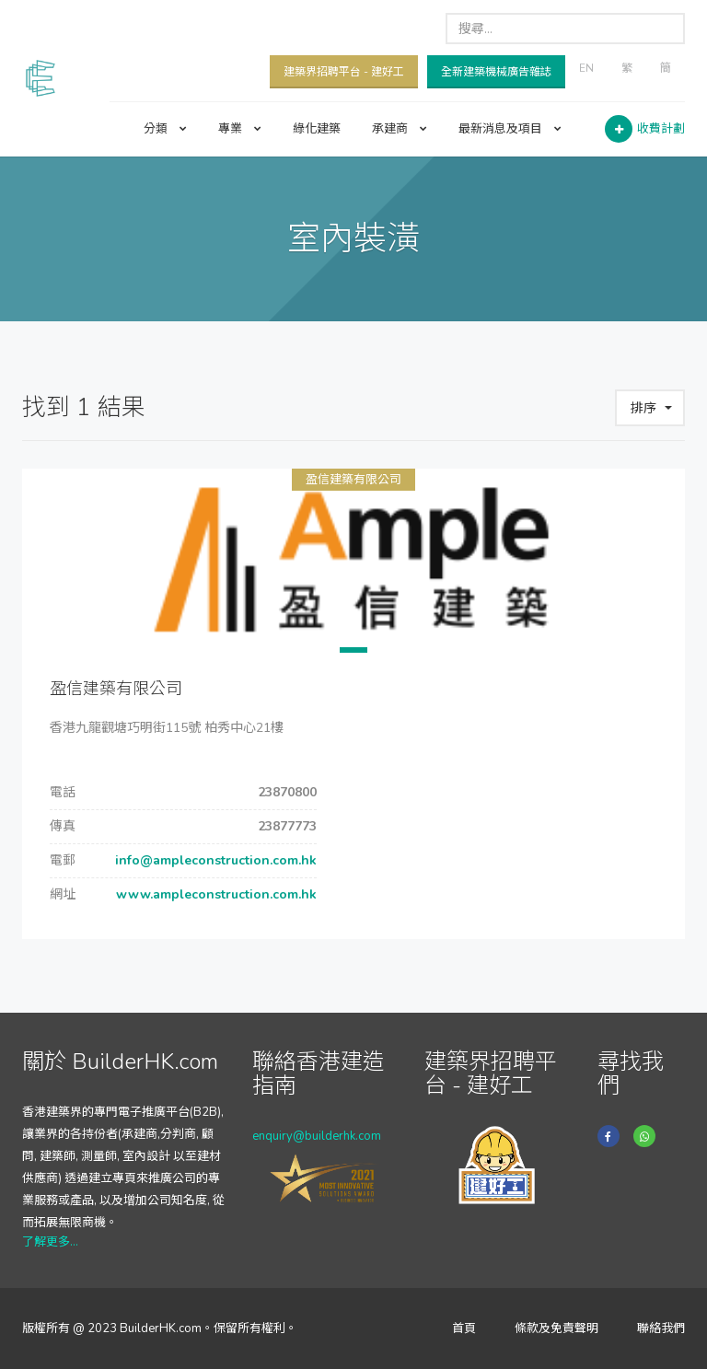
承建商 (399, 129)
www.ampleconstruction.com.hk (214, 894)
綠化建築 (317, 129)
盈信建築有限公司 (353, 479)
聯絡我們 (661, 1328)
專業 (239, 129)
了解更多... (50, 1242)
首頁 (464, 1328)
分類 (165, 129)
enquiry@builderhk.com (316, 1136)
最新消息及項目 (510, 129)
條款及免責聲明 (556, 1328)
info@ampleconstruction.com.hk (214, 860)
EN (586, 68)
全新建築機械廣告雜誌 (496, 71)
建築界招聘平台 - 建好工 (344, 71)
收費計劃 (661, 129)
